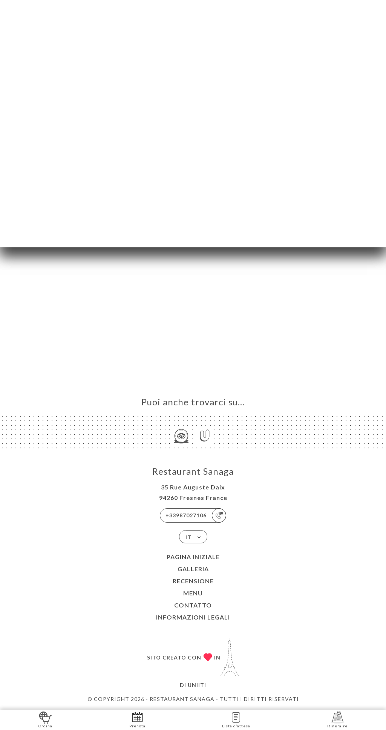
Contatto (193, 605)
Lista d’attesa (236, 719)
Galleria (193, 568)
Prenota (137, 719)
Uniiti (197, 685)
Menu (193, 593)
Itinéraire (337, 719)
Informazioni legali (193, 617)
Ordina (45, 719)
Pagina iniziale (193, 556)
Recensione (193, 580)
